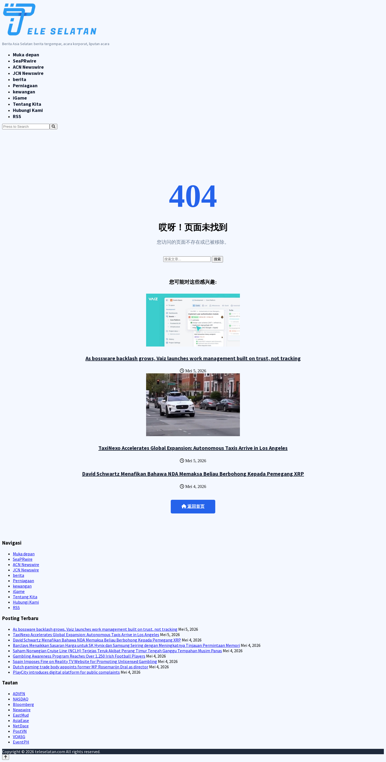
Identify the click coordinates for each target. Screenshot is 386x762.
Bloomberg (23, 704)
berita (19, 79)
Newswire (22, 709)
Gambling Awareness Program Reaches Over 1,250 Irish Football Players (79, 656)
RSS (17, 116)
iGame (20, 98)
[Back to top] (5, 757)
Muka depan (26, 55)
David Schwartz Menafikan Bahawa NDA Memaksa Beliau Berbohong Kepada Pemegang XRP (193, 473)
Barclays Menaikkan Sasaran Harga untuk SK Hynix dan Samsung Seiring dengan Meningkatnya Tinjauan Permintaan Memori (126, 645)
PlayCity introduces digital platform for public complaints (66, 672)
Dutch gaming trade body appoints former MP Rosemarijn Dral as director (80, 666)
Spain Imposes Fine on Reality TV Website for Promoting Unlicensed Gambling (85, 661)
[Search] (53, 126)
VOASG (19, 736)
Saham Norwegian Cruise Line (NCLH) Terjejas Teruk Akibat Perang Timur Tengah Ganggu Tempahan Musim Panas (117, 650)
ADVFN (19, 693)
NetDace (21, 725)
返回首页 (193, 506)
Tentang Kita (27, 104)
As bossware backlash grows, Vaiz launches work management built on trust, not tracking (193, 358)
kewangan (24, 92)
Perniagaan (25, 85)
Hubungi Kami (28, 110)
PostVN (20, 731)
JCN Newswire (28, 73)
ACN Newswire (28, 67)
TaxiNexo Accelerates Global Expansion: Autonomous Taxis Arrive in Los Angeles (193, 447)
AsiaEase (21, 720)
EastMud (21, 715)
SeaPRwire (24, 61)
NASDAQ (20, 699)
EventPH (21, 742)
